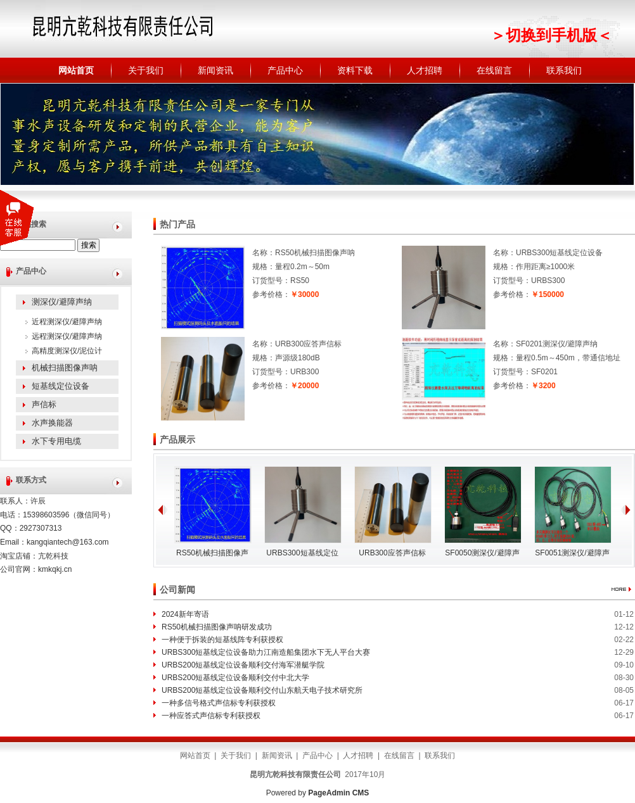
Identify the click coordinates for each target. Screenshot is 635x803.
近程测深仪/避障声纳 (67, 321)
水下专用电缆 (56, 441)
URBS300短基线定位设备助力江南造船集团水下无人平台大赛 (266, 652)
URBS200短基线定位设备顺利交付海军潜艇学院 (243, 665)
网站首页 (76, 70)
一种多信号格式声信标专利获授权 (219, 703)
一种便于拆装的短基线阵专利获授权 (222, 639)
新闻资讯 (215, 70)
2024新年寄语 (185, 614)
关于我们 (146, 70)
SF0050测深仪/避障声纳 (482, 555)
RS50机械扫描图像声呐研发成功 (217, 627)
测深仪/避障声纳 (62, 302)
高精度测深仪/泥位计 (67, 350)
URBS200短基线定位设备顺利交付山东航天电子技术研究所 (262, 690)
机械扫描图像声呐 (65, 367)
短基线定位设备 (60, 386)
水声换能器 (52, 422)
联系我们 (564, 70)
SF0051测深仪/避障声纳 (572, 555)
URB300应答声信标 (392, 552)
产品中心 (285, 70)
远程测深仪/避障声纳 (67, 336)
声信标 (44, 404)
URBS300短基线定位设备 (302, 555)
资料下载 (355, 70)
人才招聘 (424, 70)
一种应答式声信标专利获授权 (211, 715)
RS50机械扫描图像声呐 (212, 555)
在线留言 (494, 70)
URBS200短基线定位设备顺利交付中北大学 (235, 677)
